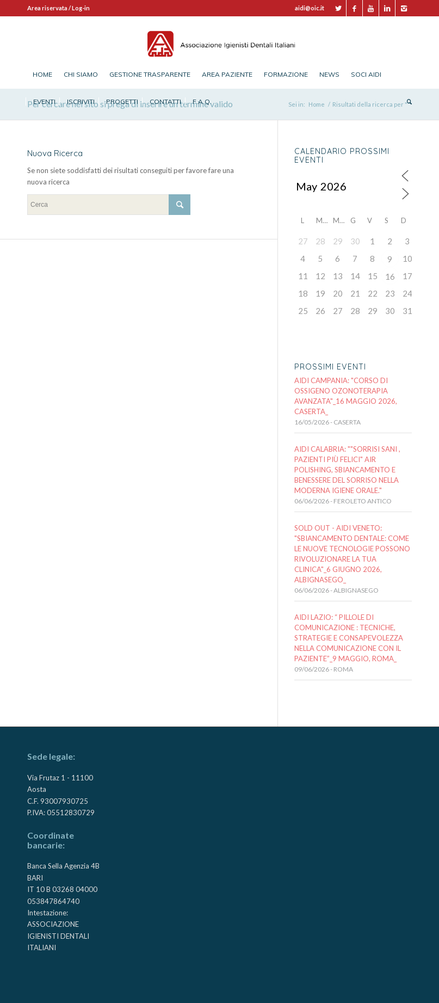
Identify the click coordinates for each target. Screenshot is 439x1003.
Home (316, 104)
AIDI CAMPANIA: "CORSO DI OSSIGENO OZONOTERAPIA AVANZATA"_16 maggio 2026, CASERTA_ (345, 396)
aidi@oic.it (309, 7)
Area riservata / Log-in (58, 7)
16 (390, 276)
